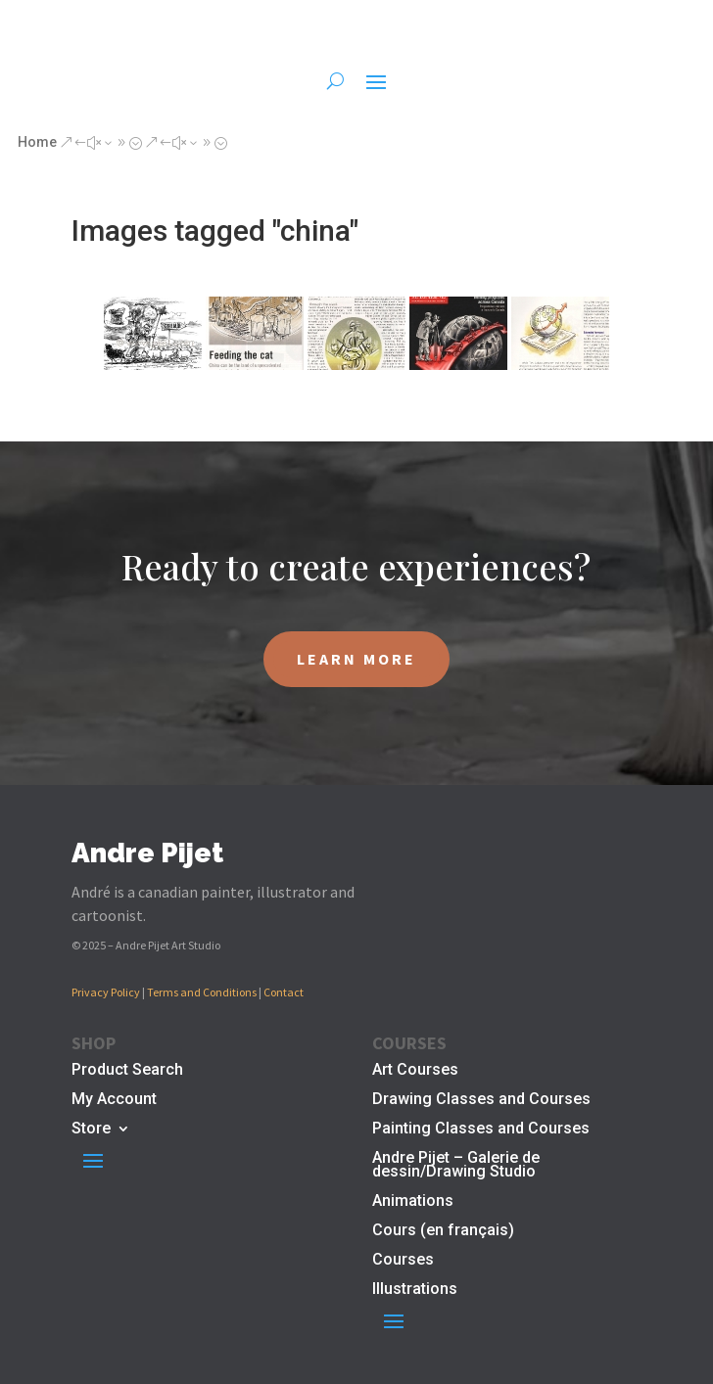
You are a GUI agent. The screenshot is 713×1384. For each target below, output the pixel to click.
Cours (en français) (443, 1231)
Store (91, 1129)
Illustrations (414, 1290)
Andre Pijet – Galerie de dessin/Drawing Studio (456, 1165)
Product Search (127, 1071)
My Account (114, 1100)
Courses (403, 1261)
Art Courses (415, 1071)
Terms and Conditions (202, 992)
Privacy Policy (105, 992)
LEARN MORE (356, 659)
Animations (412, 1202)
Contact (283, 992)
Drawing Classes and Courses (481, 1100)
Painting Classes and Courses (481, 1129)
